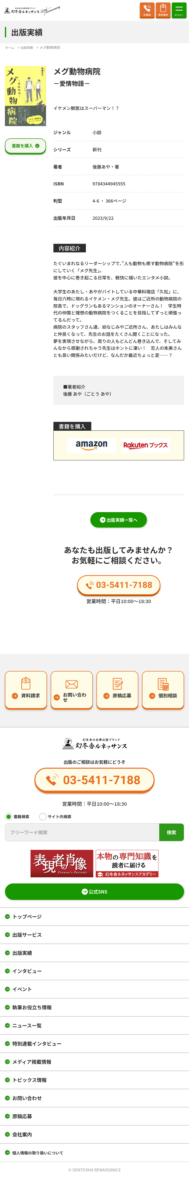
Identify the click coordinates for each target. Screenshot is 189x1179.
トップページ (27, 917)
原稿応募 (22, 1117)
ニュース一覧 (27, 1026)
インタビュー (27, 971)
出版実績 (22, 953)
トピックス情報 (29, 1080)
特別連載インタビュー (37, 1044)
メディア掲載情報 (31, 1062)
